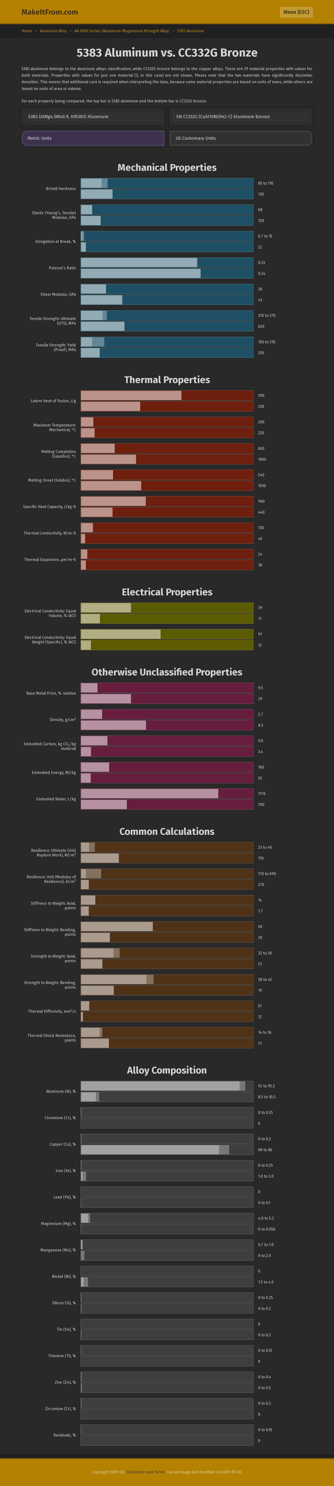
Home (27, 31)
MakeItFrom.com (50, 12)
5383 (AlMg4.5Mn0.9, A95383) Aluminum (68, 116)
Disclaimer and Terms (145, 1472)
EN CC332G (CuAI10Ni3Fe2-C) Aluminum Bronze (223, 116)
